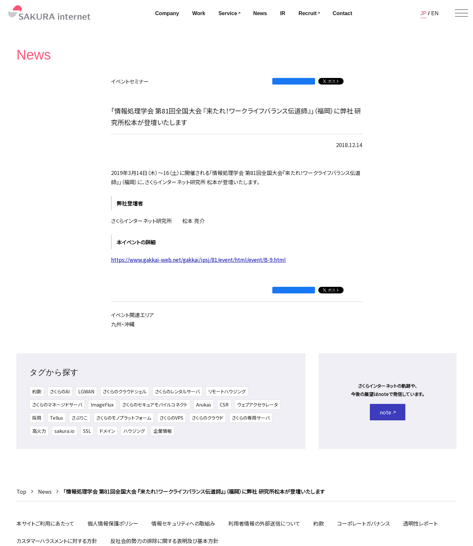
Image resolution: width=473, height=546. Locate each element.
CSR (224, 404)
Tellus (56, 417)
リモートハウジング (227, 391)
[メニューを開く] (461, 13)
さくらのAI (60, 391)
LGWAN (86, 391)
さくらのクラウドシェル (124, 391)
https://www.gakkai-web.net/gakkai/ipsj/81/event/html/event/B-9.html (198, 259)
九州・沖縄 (123, 324)
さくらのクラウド (207, 417)
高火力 (39, 431)
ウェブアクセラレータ (257, 404)
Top (21, 491)
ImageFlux (102, 404)
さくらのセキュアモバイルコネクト (155, 404)
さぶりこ (80, 417)
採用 (36, 417)
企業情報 (162, 431)
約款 (36, 391)
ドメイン (107, 431)
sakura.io (65, 431)
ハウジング (134, 431)
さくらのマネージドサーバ (57, 404)
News (45, 491)
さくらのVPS (171, 417)
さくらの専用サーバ (251, 417)
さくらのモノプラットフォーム (123, 417)
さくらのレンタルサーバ (177, 391)
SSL (87, 431)
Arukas (203, 404)
